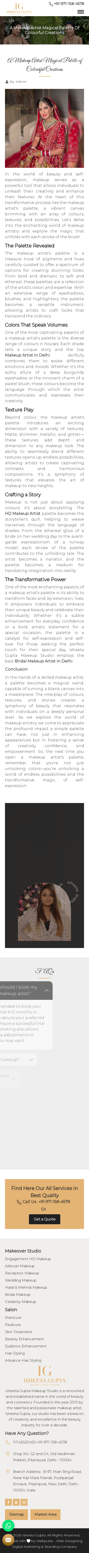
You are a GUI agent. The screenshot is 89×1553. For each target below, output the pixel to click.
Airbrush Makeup (20, 1266)
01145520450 (24, 1442)
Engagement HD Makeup (28, 1259)
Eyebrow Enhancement (26, 1346)
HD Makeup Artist (22, 513)
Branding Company (61, 1546)
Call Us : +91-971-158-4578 (43, 1202)
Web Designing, (69, 1541)
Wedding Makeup (21, 1280)
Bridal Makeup (18, 1294)
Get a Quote (45, 1219)
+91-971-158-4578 (66, 3)
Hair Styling (15, 1353)
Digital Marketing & (28, 1546)
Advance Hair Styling (23, 1360)
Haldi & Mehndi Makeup (26, 1287)
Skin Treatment (18, 1332)
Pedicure (13, 1325)
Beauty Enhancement (24, 1339)
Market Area (45, 1514)
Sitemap (16, 1514)
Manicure (13, 1318)
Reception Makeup (22, 1273)
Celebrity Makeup (20, 1302)
